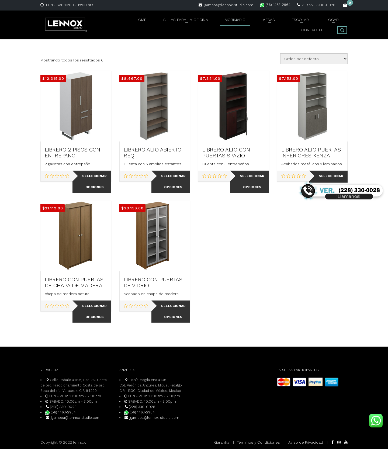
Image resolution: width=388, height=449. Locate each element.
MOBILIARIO (198, 23)
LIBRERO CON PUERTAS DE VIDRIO (153, 282)
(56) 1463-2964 (275, 5)
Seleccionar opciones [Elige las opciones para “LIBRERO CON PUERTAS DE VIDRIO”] (173, 311)
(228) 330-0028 (61, 407)
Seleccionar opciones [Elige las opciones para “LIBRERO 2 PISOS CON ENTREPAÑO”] (94, 181)
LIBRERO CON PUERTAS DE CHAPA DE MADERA (74, 282)
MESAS (229, 23)
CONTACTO (314, 23)
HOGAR (284, 23)
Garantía (221, 442)
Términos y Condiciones (258, 442)
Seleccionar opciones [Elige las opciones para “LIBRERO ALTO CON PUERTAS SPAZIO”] (252, 181)
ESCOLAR (257, 23)
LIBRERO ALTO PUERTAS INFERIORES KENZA (311, 152)
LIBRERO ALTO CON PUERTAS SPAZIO (226, 152)
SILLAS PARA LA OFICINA (149, 23)
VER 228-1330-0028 (316, 5)
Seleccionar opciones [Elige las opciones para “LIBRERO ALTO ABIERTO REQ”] (173, 181)
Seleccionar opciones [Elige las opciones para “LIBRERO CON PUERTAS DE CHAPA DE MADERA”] (94, 311)
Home (105, 23)
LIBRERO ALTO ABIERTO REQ (152, 152)
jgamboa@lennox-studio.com (226, 5)
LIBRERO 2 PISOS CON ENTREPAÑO (72, 152)
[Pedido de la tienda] (314, 58)
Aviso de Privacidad (305, 442)
